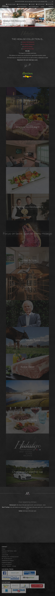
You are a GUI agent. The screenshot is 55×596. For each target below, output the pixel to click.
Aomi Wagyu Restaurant (28, 44)
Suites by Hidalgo (28, 46)
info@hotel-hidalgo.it (6, 562)
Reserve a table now (8, 23)
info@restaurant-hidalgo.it (8, 560)
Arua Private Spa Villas (28, 48)
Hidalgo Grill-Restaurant (28, 42)
